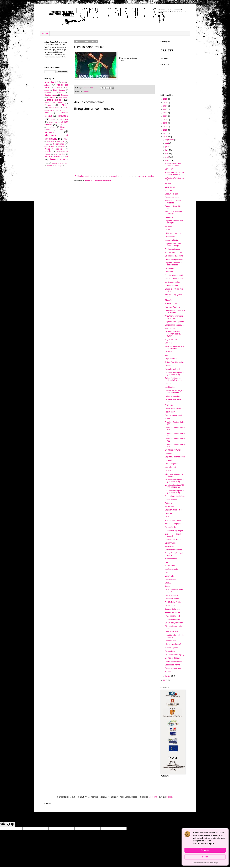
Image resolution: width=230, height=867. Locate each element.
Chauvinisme (170, 237)
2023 (165, 109)
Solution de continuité (173, 252)
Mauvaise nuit (170, 467)
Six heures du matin (173, 658)
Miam (66, 139)
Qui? (167, 562)
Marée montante (171, 569)
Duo (166, 573)
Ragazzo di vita (171, 359)
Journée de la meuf (172, 609)
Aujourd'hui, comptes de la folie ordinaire (174, 173)
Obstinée (168, 513)
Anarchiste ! (50, 82)
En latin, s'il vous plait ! (174, 275)
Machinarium (170, 387)
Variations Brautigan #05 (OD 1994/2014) (174, 374)
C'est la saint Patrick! (173, 450)
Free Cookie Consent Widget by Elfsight (205, 863)
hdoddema (153, 797)
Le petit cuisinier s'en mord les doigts (173, 245)
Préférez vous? (171, 303)
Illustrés (86, 91)
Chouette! (169, 366)
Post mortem (170, 412)
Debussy (168, 503)
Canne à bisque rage (173, 668)
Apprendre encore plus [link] (203, 843)
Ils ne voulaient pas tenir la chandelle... (174, 347)
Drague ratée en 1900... (174, 325)
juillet (167, 147)
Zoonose (168, 190)
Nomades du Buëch (172, 369)
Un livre (49, 166)
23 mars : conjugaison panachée (173, 296)
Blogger (169, 797)
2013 (165, 680)
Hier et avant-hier (171, 595)
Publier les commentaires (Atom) (98, 180)
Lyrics (61, 130)
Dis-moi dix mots (53, 103)
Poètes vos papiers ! (54, 149)
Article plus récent (82, 176)
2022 (165, 113)
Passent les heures (172, 612)
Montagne (50, 141)
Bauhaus (59, 87)
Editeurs (65, 105)
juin (167, 150)
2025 (165, 103)
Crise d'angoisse (171, 464)
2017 (165, 126)
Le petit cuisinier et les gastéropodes (173, 264)
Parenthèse (169, 506)
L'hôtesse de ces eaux (173, 233)
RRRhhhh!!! (169, 268)
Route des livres (59, 154)
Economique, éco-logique (175, 496)
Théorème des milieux (173, 520)
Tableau (168, 586)
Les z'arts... (169, 384)
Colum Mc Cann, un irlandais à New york (174, 379)
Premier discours (171, 286)
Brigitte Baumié (171, 339)
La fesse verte (170, 641)
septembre (169, 140)
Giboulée (168, 300)
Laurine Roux (52, 122)
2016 (165, 130)
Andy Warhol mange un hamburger (174, 317)
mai (167, 153)
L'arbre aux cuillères (173, 408)
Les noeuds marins (172, 665)
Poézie (48, 151)
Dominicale (169, 576)
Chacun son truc (171, 632)
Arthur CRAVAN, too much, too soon (173, 164)
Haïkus (47, 113)
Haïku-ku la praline (172, 396)
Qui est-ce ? (169, 217)
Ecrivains (49, 105)
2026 (165, 99)
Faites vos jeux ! (171, 648)
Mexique (168, 226)
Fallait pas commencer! (174, 661)
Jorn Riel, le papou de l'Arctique (173, 213)
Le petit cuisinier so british (175, 457)
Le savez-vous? (171, 579)
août (167, 143)
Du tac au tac (170, 606)
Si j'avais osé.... (171, 566)
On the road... (50, 146)
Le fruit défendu (171, 500)
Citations (51, 98)
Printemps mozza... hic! (174, 279)
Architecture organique (174, 531)
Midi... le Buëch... (171, 328)
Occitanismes (58, 144)
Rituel (167, 517)
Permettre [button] (205, 850)
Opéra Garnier (170, 543)
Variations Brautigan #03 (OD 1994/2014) (174, 486)
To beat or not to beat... (60, 163)
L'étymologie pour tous (174, 259)
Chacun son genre (172, 194)
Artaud (63, 82)
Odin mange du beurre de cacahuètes (175, 311)
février (168, 676)
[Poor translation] (10, 824)
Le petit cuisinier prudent (174, 322)
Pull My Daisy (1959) (173, 602)
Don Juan (168, 343)
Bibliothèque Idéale (53, 92)
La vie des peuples (172, 282)
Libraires (51, 127)
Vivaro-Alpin (58, 166)
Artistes (47, 85)
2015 (165, 133)
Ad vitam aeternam (172, 249)
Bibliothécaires (59, 90)
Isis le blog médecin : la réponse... (174, 475)
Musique (60, 141)
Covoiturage (169, 352)
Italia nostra (63, 119)
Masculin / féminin (172, 240)
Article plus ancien (146, 176)
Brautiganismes (51, 95)
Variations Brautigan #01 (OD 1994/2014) (174, 492)
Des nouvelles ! (55, 100)
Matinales (49, 132)
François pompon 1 (172, 616)
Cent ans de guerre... (173, 197)
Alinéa (167, 419)
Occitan (47, 144)
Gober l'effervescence (173, 550)
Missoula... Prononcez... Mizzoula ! (174, 202)
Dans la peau (170, 187)
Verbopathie (169, 169)
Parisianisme (170, 651)
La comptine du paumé (174, 256)
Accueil (45, 33)
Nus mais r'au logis (172, 307)
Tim (166, 355)
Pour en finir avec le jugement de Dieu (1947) (173, 334)
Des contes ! (63, 97)
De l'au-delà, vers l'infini (174, 623)
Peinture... (62, 146)
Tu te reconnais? (171, 559)
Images (53, 119)
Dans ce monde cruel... (174, 415)
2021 (165, 116)
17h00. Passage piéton (174, 524)
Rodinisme (169, 272)
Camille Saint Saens (173, 540)
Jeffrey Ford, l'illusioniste (174, 362)
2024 (165, 106)
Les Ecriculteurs (63, 125)
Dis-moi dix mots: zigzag (174, 655)
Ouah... (168, 583)
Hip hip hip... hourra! (173, 644)
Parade (168, 183)
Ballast (167, 230)
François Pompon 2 (172, 619)
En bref (168, 672)
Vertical (168, 470)
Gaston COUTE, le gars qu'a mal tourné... (174, 391)
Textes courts (59, 159)
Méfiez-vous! (170, 546)
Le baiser (168, 453)
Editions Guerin (54, 108)
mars (167, 160)
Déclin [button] (205, 857)
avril (167, 157)
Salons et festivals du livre (56, 156)
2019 (165, 120)
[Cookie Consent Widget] (205, 847)
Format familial (171, 527)
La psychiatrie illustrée (173, 510)
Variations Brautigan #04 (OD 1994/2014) (174, 480)
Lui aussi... (169, 460)
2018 (165, 123)
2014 (165, 137)
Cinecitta (64, 95)
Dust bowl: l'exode (172, 599)
